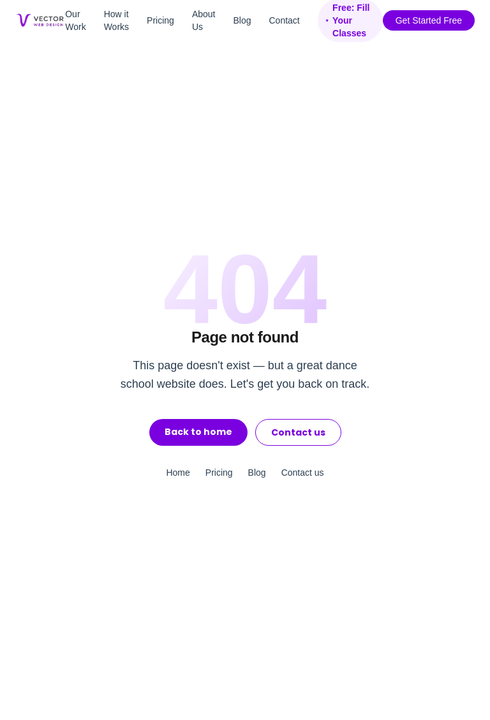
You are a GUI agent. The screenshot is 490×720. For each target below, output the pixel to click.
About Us (204, 20)
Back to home (198, 431)
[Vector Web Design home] (40, 20)
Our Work (75, 20)
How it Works (116, 20)
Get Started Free (429, 20)
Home (177, 472)
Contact (284, 20)
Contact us (298, 432)
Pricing (160, 20)
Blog (242, 20)
